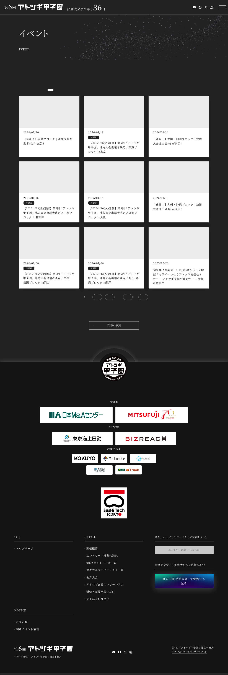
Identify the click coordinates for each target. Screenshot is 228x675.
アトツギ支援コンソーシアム (106, 587)
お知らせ (23, 624)
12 (127, 301)
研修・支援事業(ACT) (102, 594)
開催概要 (93, 552)
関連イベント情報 (29, 631)
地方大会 (93, 580)
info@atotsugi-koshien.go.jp (190, 653)
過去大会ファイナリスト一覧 (106, 573)
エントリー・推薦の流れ (104, 559)
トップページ (26, 552)
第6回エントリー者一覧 (103, 566)
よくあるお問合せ (99, 601)
